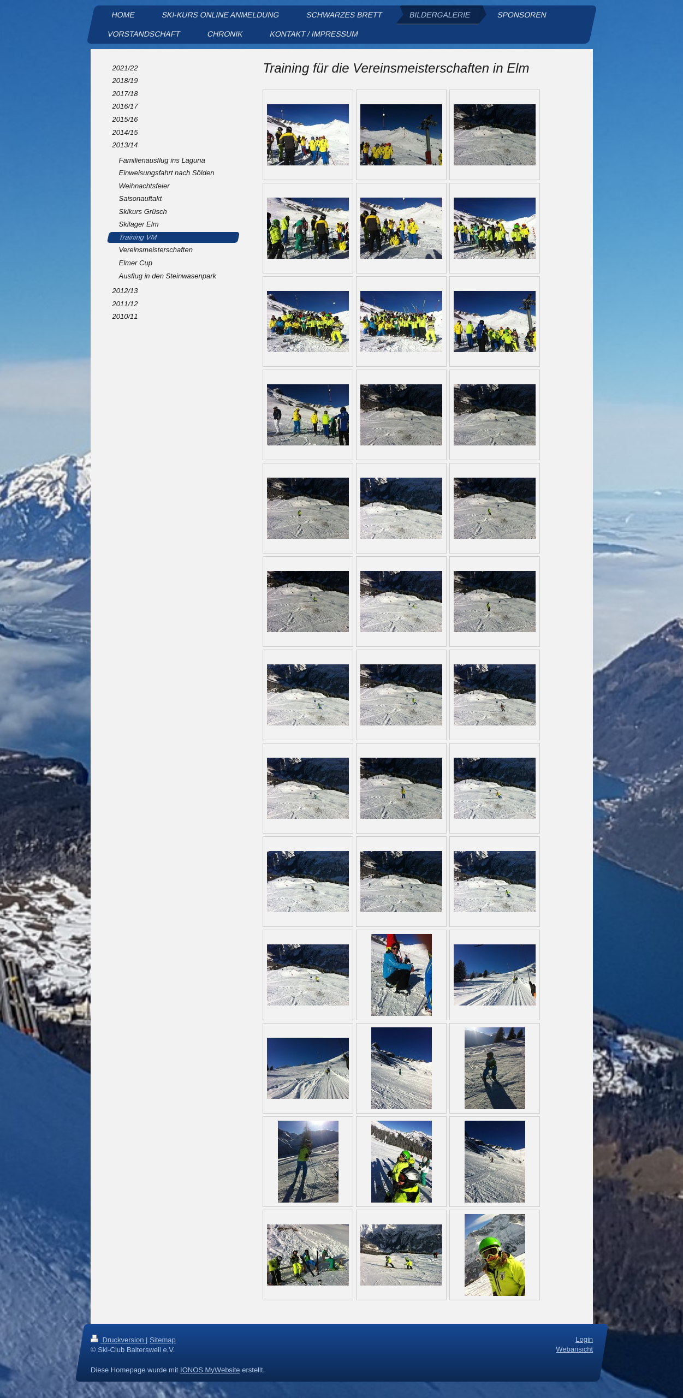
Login (584, 1339)
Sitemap (163, 1340)
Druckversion (118, 1340)
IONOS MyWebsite (210, 1370)
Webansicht (574, 1349)
